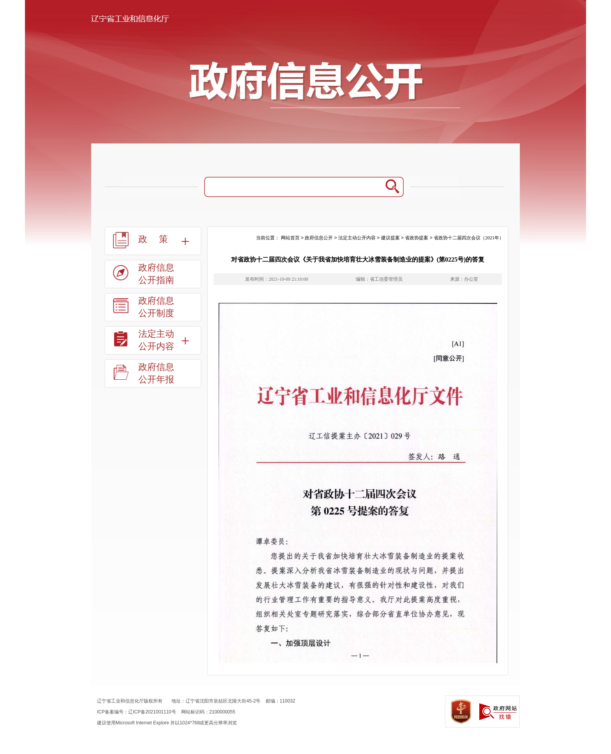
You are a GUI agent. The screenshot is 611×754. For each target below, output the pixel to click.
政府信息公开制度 (156, 307)
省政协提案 (416, 238)
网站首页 (290, 238)
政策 (159, 239)
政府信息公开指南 (156, 274)
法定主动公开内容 (156, 340)
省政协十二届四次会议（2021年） (469, 238)
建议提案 (390, 238)
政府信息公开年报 (156, 373)
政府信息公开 (319, 238)
